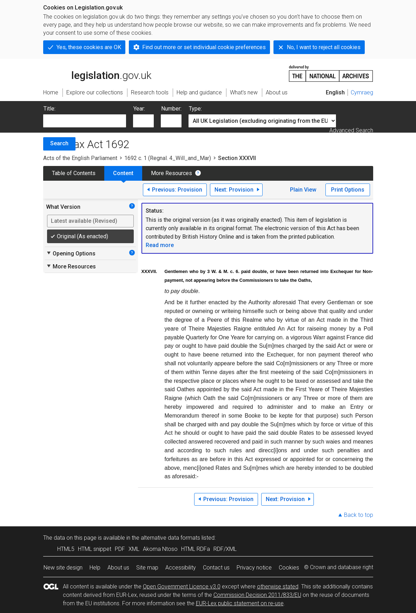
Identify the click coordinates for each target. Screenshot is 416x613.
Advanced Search (351, 130)
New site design (63, 567)
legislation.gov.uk (97, 73)
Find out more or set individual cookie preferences (204, 47)
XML (133, 549)
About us (118, 567)
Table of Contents (73, 173)
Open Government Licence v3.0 (181, 586)
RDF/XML (225, 549)
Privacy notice (254, 567)
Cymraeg (362, 92)
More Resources (171, 173)
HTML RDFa (195, 549)
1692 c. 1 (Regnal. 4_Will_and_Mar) (167, 158)
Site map (147, 567)
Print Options (347, 189)
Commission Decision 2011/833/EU (257, 595)
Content (123, 173)
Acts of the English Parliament (80, 158)
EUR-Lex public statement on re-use (240, 603)
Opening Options (70, 253)
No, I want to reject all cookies (324, 47)
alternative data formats (170, 537)
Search (59, 143)
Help (95, 567)
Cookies (289, 567)
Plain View (303, 189)
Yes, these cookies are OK (89, 47)
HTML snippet (94, 549)
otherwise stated (277, 586)
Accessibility (180, 567)
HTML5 (65, 549)
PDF (120, 549)
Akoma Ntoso (160, 549)
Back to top (358, 515)
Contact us (216, 567)
